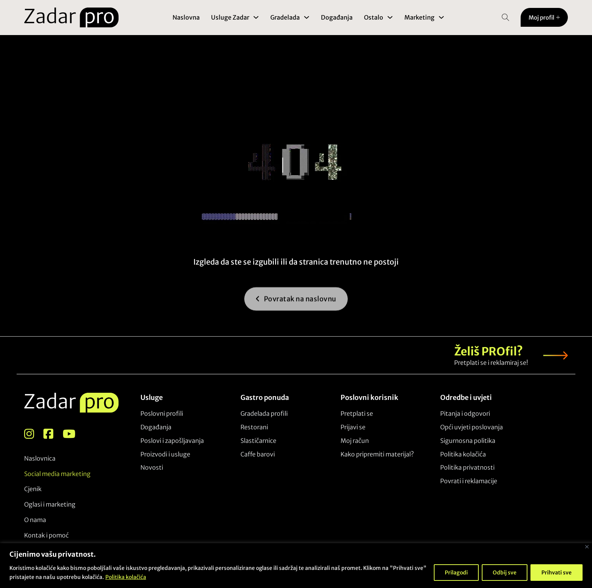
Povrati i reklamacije (468, 481)
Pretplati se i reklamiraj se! (491, 362)
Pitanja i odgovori (465, 413)
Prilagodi (456, 572)
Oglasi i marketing (50, 504)
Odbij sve (504, 572)
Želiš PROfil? (488, 351)
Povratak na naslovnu (296, 305)
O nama (35, 520)
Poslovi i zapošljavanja (172, 440)
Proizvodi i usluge (165, 454)
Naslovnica (39, 458)
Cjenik (33, 489)
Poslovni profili (161, 413)
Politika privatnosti (467, 467)
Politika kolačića (125, 577)
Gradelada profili (264, 413)
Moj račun (355, 440)
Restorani (254, 427)
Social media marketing (57, 474)
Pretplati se (357, 413)
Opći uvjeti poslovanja (471, 427)
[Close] (587, 546)
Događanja (337, 17)
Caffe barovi (257, 454)
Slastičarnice (258, 440)
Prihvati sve (556, 572)
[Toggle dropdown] (256, 17)
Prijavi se (353, 427)
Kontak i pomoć (46, 535)
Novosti (151, 467)
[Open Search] (505, 17)
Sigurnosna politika (467, 440)
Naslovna (186, 17)
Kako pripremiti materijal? (377, 454)
